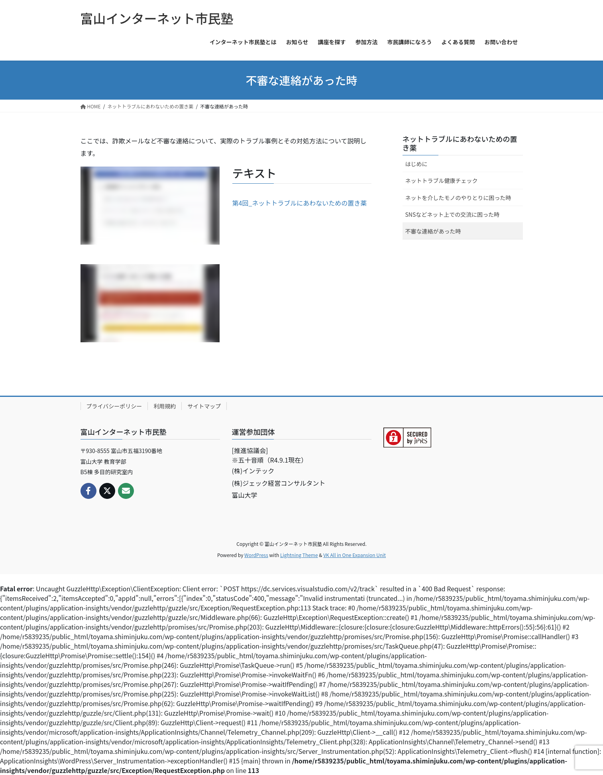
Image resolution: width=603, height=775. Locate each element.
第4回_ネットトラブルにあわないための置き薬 (299, 203)
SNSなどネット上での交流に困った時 (452, 214)
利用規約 (164, 406)
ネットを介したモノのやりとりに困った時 (458, 198)
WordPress (256, 554)
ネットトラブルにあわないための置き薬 (460, 143)
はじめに (416, 164)
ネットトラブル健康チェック (441, 180)
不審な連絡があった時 (433, 231)
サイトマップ (204, 406)
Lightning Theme (299, 554)
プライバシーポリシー (114, 406)
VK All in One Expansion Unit (354, 554)
